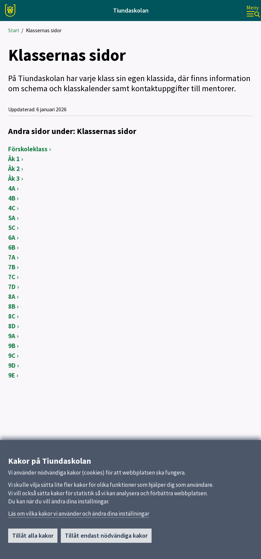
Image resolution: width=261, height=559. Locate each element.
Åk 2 (14, 169)
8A (11, 296)
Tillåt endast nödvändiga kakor (106, 546)
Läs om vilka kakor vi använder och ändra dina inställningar (78, 523)
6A (11, 237)
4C (11, 208)
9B (11, 346)
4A (11, 188)
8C (11, 316)
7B (11, 267)
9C (11, 355)
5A (11, 218)
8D (12, 326)
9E (11, 375)
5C (11, 228)
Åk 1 (14, 159)
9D (12, 365)
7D (12, 287)
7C (11, 277)
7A (11, 257)
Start (13, 30)
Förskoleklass (28, 149)
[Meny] (253, 11)
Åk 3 (14, 178)
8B (11, 306)
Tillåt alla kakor (32, 546)
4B (11, 198)
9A (11, 336)
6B (11, 247)
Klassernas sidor (44, 30)
